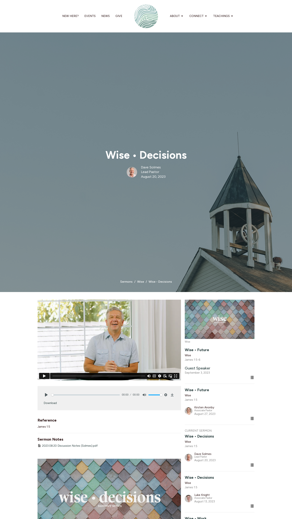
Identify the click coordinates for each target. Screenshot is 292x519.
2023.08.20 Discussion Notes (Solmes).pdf (68, 445)
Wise (140, 281)
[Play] (46, 395)
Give (118, 16)
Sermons (126, 281)
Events (90, 16)
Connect (198, 16)
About (177, 16)
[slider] (85, 395)
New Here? (70, 16)
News (105, 16)
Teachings (223, 16)
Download (50, 403)
